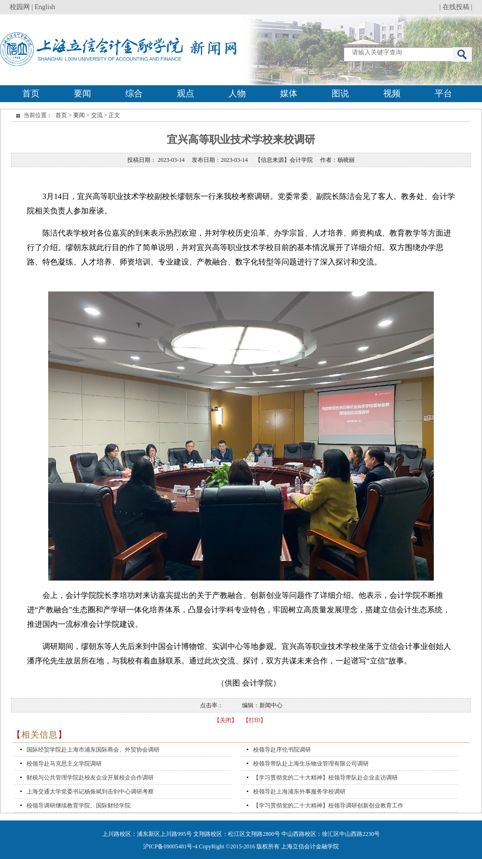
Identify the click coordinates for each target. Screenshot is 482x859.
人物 (237, 93)
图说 (340, 93)
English (45, 7)
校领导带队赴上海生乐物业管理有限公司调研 (311, 763)
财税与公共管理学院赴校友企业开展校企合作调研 (90, 777)
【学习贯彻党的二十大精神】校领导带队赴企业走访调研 (325, 777)
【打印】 (254, 720)
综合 (134, 93)
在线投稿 (455, 7)
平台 (443, 93)
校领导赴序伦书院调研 (282, 749)
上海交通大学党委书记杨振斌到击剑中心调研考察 (90, 791)
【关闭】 (225, 720)
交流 (97, 115)
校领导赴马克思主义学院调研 (64, 763)
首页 (31, 93)
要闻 (82, 93)
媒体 (288, 93)
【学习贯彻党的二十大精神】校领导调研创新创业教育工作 (328, 805)
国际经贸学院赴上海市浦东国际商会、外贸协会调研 (93, 749)
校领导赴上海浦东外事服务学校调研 (299, 791)
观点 (185, 93)
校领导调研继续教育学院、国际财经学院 (79, 805)
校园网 (20, 7)
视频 (392, 93)
